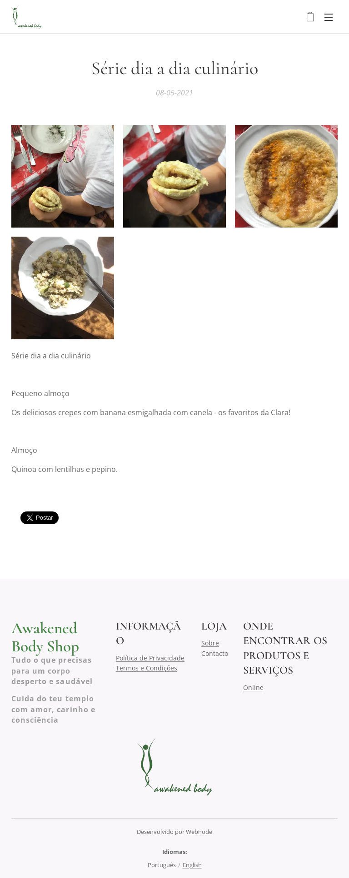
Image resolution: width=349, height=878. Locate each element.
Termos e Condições (146, 668)
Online (253, 687)
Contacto (214, 653)
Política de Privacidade (150, 657)
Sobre (210, 643)
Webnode (199, 832)
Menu (328, 17)
